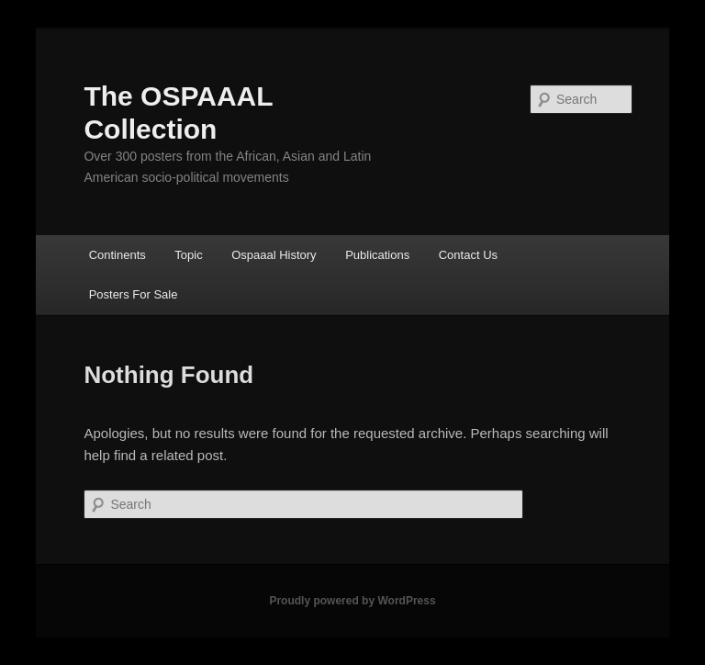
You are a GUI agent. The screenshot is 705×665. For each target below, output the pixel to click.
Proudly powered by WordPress (352, 600)
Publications (377, 255)
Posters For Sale (133, 294)
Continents (117, 255)
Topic (188, 255)
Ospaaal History (273, 255)
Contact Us (468, 255)
